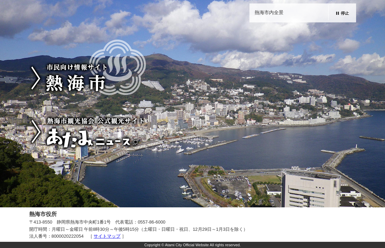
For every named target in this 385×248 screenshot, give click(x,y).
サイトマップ (107, 236)
